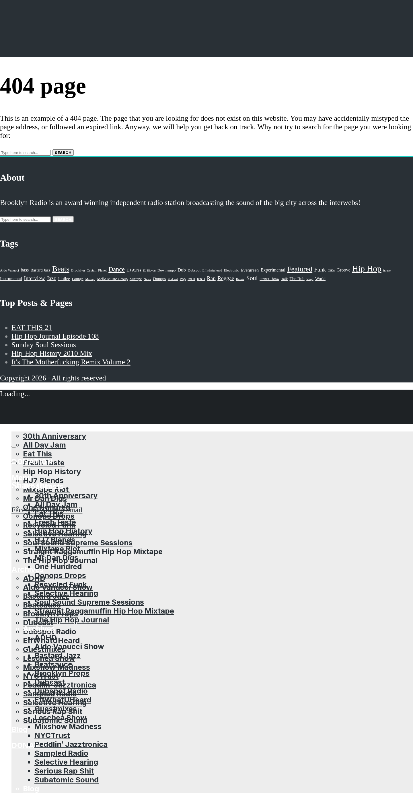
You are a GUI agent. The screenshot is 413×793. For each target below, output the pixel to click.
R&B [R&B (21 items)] (191, 279)
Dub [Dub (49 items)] (182, 270)
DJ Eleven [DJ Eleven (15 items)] (149, 270)
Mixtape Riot (57, 548)
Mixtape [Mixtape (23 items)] (136, 279)
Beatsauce (53, 664)
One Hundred (58, 566)
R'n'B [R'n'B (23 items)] (201, 279)
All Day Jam (55, 504)
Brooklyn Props (61, 673)
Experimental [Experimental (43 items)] (273, 269)
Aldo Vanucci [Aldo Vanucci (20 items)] (9, 270)
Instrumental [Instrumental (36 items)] (11, 278)
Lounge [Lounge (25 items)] (77, 279)
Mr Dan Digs (56, 557)
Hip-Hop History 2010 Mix (51, 353)
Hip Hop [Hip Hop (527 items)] (366, 268)
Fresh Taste (55, 521)
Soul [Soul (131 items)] (252, 278)
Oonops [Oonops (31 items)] (159, 278)
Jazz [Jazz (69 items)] (51, 278)
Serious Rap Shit (64, 770)
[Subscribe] (13, 447)
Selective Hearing (66, 593)
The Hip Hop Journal (71, 619)
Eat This (37, 453)
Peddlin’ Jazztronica (71, 744)
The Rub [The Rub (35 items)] (296, 278)
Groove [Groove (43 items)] (343, 269)
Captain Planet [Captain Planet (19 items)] (97, 270)
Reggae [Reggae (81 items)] (225, 278)
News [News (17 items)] (147, 279)
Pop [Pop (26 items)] (183, 279)
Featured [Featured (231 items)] (300, 269)
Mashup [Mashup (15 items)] (90, 279)
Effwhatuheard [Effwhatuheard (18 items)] (212, 270)
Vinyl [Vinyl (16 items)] (309, 279)
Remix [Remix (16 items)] (240, 279)
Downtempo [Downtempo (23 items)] (166, 270)
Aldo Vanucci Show (69, 646)
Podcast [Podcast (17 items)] (173, 279)
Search (63, 152)
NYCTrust (52, 735)
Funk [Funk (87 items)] (320, 269)
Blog (19, 729)
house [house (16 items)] (387, 270)
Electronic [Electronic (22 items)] (231, 270)
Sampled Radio (61, 753)
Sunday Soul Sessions (43, 345)
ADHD (34, 578)
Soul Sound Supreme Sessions (78, 542)
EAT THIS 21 (31, 327)
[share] (13, 462)
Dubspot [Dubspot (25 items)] (194, 270)
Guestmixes (55, 708)
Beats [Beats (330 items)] (60, 269)
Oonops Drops (60, 575)
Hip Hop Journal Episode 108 (55, 336)
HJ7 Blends (54, 539)
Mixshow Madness (68, 726)
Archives (39, 628)
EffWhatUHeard (62, 699)
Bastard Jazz (57, 655)
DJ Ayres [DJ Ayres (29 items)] (133, 270)
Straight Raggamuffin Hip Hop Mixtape (93, 551)
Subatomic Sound (66, 779)
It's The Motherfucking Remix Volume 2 (70, 362)
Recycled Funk (60, 584)
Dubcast (49, 681)
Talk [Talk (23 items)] (284, 279)
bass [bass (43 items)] (25, 269)
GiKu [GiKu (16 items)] (331, 270)
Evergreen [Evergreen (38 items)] (250, 269)
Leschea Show (60, 717)
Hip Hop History (52, 471)
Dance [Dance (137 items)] (116, 269)
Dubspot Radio (61, 690)
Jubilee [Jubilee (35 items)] (64, 278)
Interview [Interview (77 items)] (34, 278)
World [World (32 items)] (320, 278)
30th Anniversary (66, 495)
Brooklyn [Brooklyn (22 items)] (78, 270)
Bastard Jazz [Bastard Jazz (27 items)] (40, 270)
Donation (32, 745)
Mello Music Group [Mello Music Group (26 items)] (112, 279)
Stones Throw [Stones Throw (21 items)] (269, 279)
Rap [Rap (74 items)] (211, 278)
